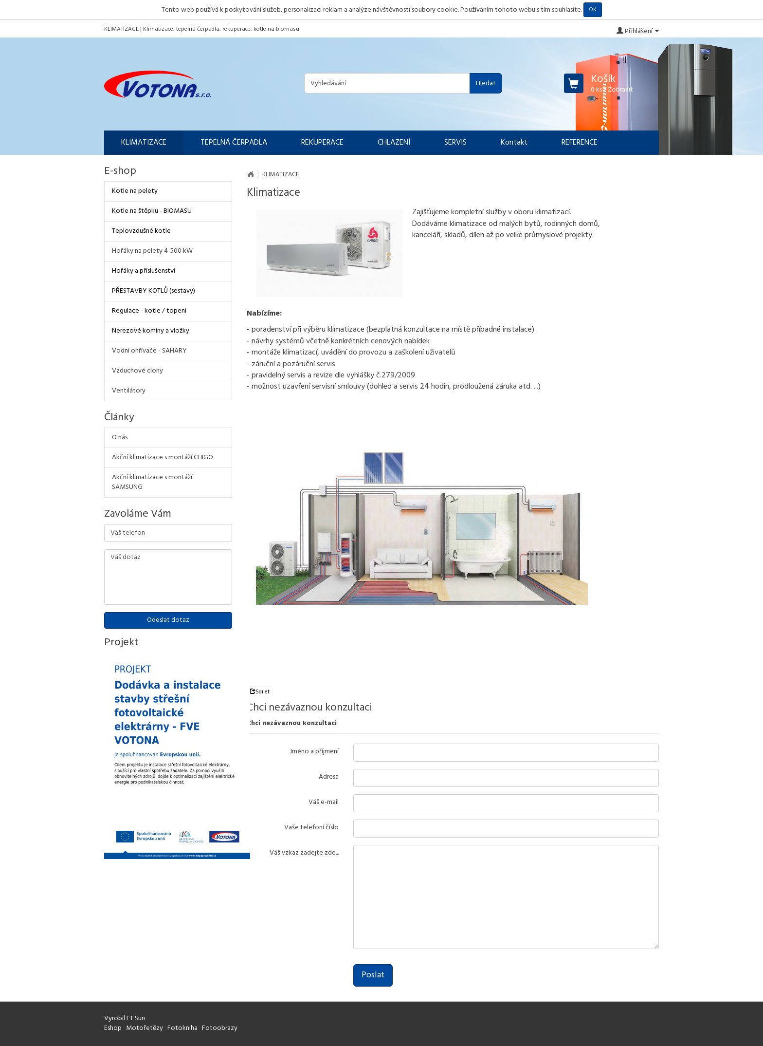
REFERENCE (580, 142)
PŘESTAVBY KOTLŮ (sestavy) (153, 291)
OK (593, 10)
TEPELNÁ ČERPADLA (233, 142)
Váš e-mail (324, 802)
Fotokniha (182, 1028)
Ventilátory (128, 390)
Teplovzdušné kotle (141, 231)
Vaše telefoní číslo (311, 827)
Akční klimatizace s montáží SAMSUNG (152, 482)
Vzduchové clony (137, 370)
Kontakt (514, 142)
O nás (119, 437)
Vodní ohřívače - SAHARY (149, 350)
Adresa (329, 776)
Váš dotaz (168, 577)
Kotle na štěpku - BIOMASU (152, 211)
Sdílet (260, 692)
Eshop (113, 1028)
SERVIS (455, 142)
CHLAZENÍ (394, 142)
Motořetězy (144, 1028)
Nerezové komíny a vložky (150, 330)
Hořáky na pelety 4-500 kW (152, 251)
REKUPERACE (322, 142)
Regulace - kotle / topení (149, 311)
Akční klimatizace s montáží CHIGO (162, 457)
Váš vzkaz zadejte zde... (304, 852)
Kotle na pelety (135, 191)
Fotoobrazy (219, 1028)
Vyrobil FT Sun (124, 1018)
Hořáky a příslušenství (143, 271)
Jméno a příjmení (314, 751)
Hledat (486, 83)
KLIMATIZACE (143, 142)
